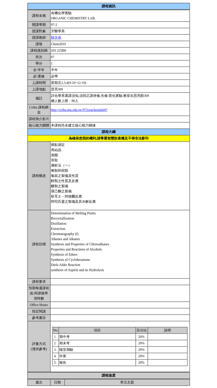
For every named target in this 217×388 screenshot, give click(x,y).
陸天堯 (56, 37)
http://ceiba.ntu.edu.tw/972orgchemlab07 (79, 110)
